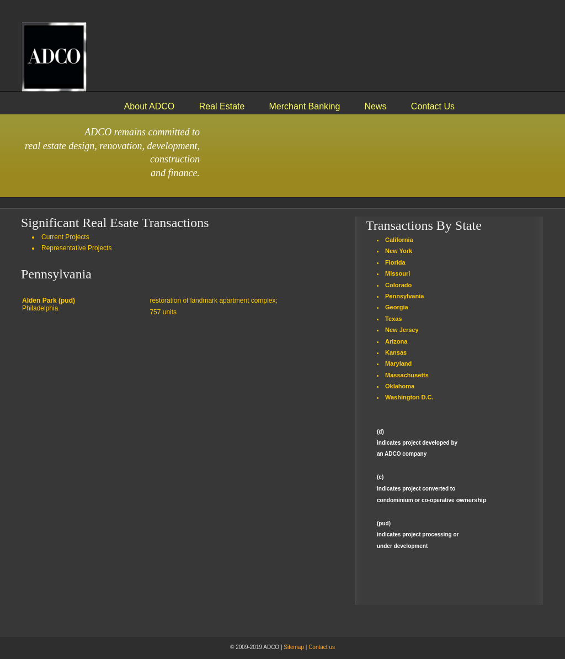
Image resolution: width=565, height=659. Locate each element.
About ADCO (150, 106)
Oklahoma (399, 386)
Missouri (397, 273)
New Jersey (402, 329)
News (375, 106)
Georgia (396, 307)
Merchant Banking (304, 106)
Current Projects (65, 237)
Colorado (398, 285)
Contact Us (433, 106)
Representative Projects (76, 248)
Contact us (321, 647)
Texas (393, 318)
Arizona (396, 341)
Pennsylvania (404, 296)
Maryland (398, 363)
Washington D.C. (409, 397)
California (399, 239)
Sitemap (294, 647)
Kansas (396, 352)
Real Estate (222, 106)
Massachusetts (407, 375)
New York (398, 250)
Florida (395, 262)
